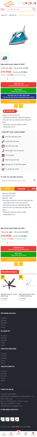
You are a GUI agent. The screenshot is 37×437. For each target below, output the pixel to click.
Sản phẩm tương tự (9, 272)
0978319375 (13, 101)
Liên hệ (3, 327)
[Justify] (34, 9)
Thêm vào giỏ (18, 85)
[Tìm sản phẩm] (21, 9)
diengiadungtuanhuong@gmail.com (12, 406)
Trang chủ (4, 318)
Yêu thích (33, 435)
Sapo (28, 426)
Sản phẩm (4, 323)
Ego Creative (15, 426)
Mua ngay (18, 90)
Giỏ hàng (18, 434)
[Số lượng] (7, 79)
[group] (18, 35)
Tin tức (3, 325)
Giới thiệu (4, 320)
